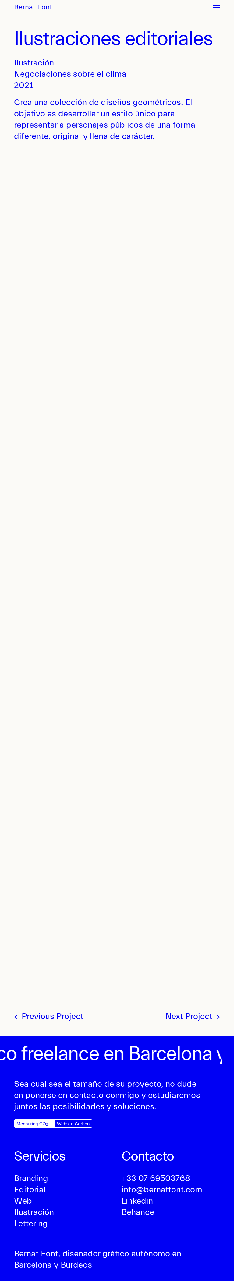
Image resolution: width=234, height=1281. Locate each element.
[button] (216, 7)
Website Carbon (73, 1123)
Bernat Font (33, 7)
